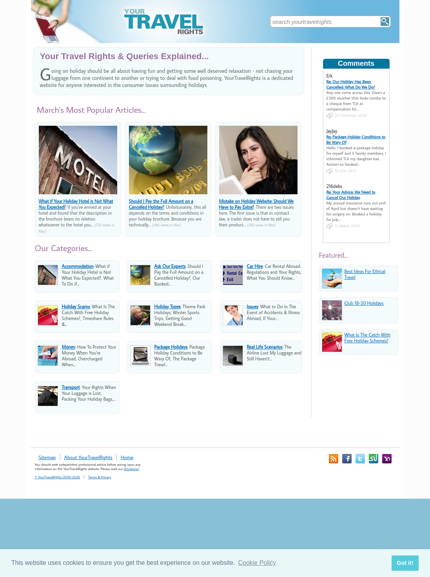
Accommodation (78, 266)
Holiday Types (167, 306)
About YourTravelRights (88, 457)
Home (127, 457)
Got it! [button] (405, 563)
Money (68, 347)
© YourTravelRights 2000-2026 (57, 477)
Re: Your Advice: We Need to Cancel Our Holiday (351, 194)
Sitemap (47, 457)
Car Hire (255, 266)
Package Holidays (170, 347)
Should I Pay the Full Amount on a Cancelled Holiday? (161, 204)
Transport (71, 387)
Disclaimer (131, 469)
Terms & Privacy (99, 477)
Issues (252, 306)
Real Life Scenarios (265, 347)
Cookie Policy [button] (257, 562)
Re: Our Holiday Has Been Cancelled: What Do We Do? (351, 84)
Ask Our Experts (170, 266)
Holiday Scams (76, 306)
